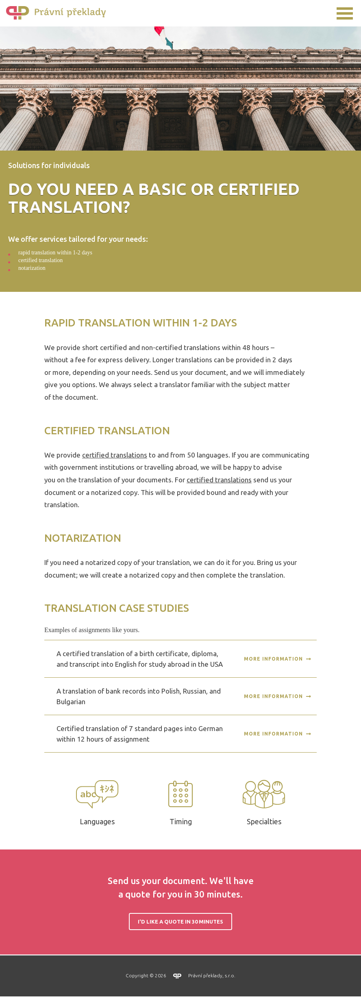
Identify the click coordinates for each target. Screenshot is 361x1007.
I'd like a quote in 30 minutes (180, 932)
